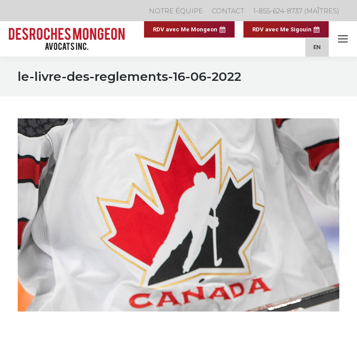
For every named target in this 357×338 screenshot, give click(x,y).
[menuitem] (317, 47)
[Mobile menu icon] (343, 39)
